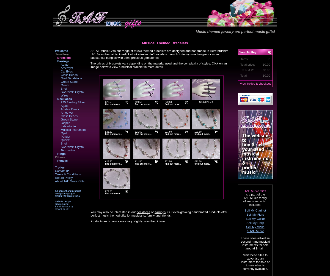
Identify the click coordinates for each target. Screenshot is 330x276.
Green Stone (69, 81)
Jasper (65, 123)
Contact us (62, 171)
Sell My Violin (255, 227)
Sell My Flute (255, 214)
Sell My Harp (255, 223)
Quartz (65, 85)
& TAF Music (255, 231)
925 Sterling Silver (73, 102)
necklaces (143, 212)
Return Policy (64, 178)
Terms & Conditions (68, 174)
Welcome (61, 51)
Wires (64, 95)
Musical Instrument (73, 129)
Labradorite (68, 126)
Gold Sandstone (71, 78)
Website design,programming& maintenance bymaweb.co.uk (64, 205)
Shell (64, 88)
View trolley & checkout (255, 83)
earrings (160, 212)
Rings (61, 153)
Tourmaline (68, 150)
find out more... (113, 104)
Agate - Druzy (70, 109)
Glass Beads (69, 75)
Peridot (65, 136)
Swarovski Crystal (72, 92)
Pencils (62, 160)
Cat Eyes (67, 71)
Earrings (63, 61)
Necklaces (64, 99)
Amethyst (67, 68)
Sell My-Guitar (255, 218)
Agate (65, 64)
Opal (64, 133)
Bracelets (64, 57)
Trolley (60, 167)
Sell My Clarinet (255, 210)
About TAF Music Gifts (70, 181)
